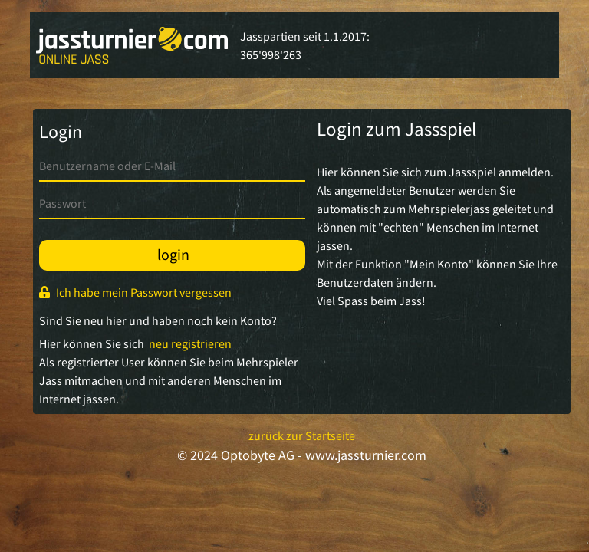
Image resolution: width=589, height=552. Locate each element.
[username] (172, 165)
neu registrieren (188, 343)
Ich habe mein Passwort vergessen (135, 292)
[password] (172, 203)
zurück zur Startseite (301, 435)
